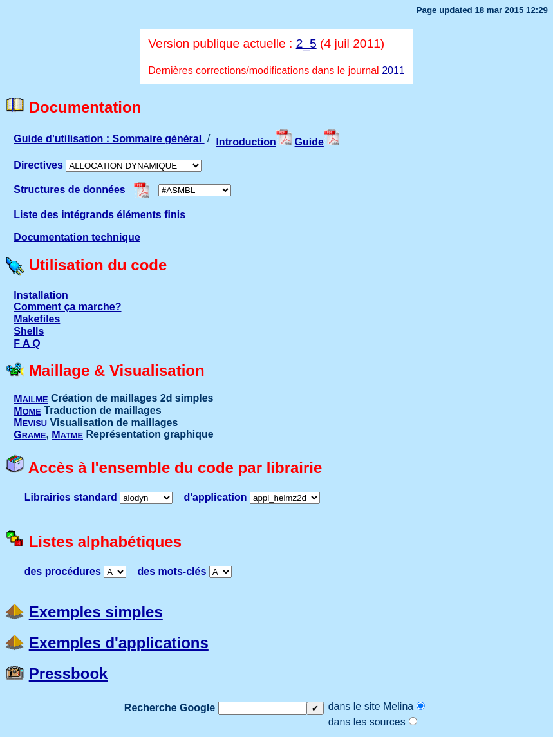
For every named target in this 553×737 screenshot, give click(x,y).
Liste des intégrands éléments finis (99, 214)
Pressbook (68, 673)
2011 (393, 70)
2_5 (306, 43)
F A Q (27, 342)
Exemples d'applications (119, 642)
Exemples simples (96, 611)
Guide (317, 141)
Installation (41, 294)
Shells (29, 331)
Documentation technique (77, 237)
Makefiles (37, 318)
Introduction (254, 141)
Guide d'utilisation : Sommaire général (109, 138)
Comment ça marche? (67, 306)
